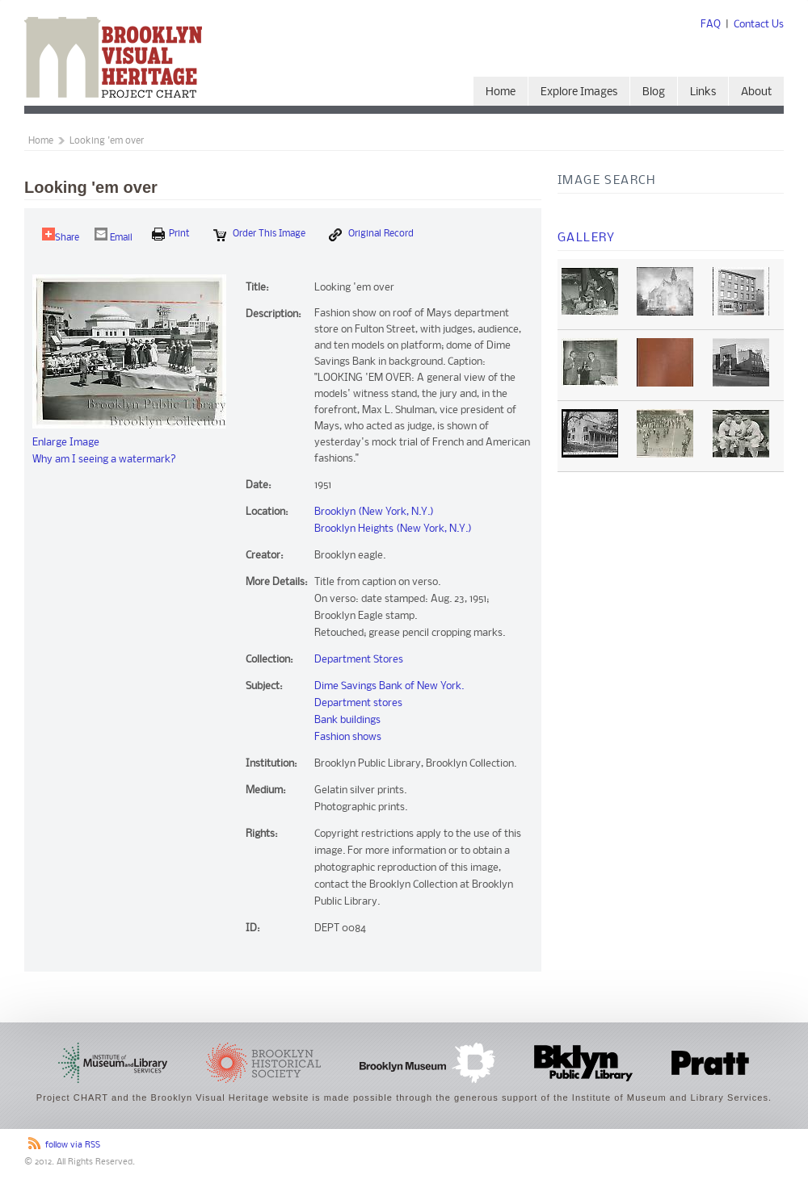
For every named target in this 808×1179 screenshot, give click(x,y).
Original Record (371, 234)
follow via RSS (72, 1145)
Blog (653, 92)
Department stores (358, 703)
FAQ (711, 24)
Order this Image (259, 234)
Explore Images (579, 92)
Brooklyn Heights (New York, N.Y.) (393, 529)
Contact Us (759, 24)
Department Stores (358, 659)
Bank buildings (347, 720)
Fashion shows (347, 737)
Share (60, 235)
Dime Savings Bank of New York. (389, 686)
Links (703, 92)
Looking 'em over (106, 141)
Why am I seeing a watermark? (104, 459)
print (171, 234)
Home (501, 92)
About (756, 92)
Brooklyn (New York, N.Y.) (374, 512)
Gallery (587, 238)
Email (114, 235)
